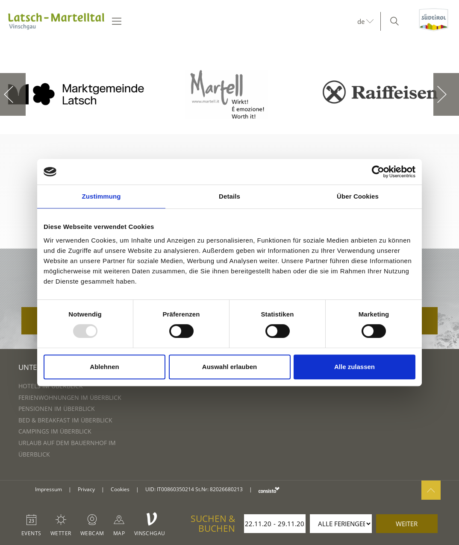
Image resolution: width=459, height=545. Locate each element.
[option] (76, 94)
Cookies (120, 489)
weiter (407, 523)
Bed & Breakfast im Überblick (65, 420)
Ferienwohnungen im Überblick (69, 397)
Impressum (48, 489)
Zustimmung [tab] (101, 196)
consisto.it (269, 490)
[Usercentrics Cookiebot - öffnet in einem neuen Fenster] (378, 171)
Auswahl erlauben (229, 366)
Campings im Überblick (54, 431)
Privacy (86, 489)
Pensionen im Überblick (56, 408)
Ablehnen (104, 366)
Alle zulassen (354, 366)
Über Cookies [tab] (358, 196)
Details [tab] (229, 196)
